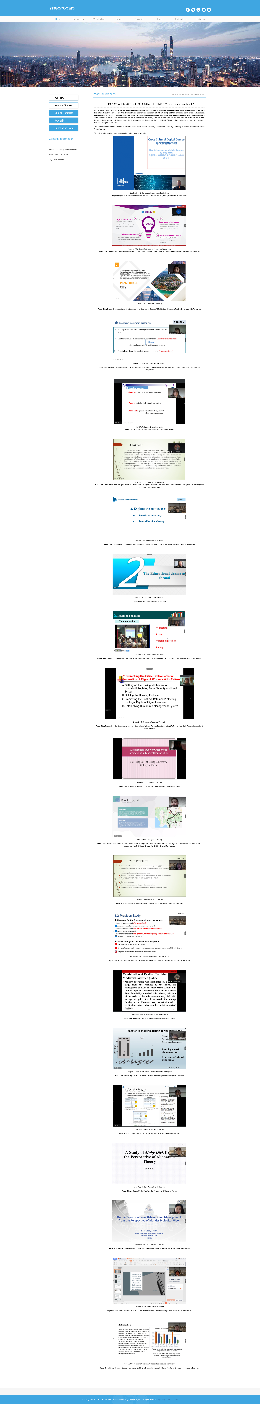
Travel (159, 19)
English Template (64, 113)
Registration (180, 19)
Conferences (78, 19)
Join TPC (60, 97)
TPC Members (98, 19)
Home (58, 19)
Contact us (200, 19)
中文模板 (59, 120)
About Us (139, 19)
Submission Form (64, 128)
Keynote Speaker (64, 105)
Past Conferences (199, 94)
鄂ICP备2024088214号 (168, 1399)
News (118, 19)
